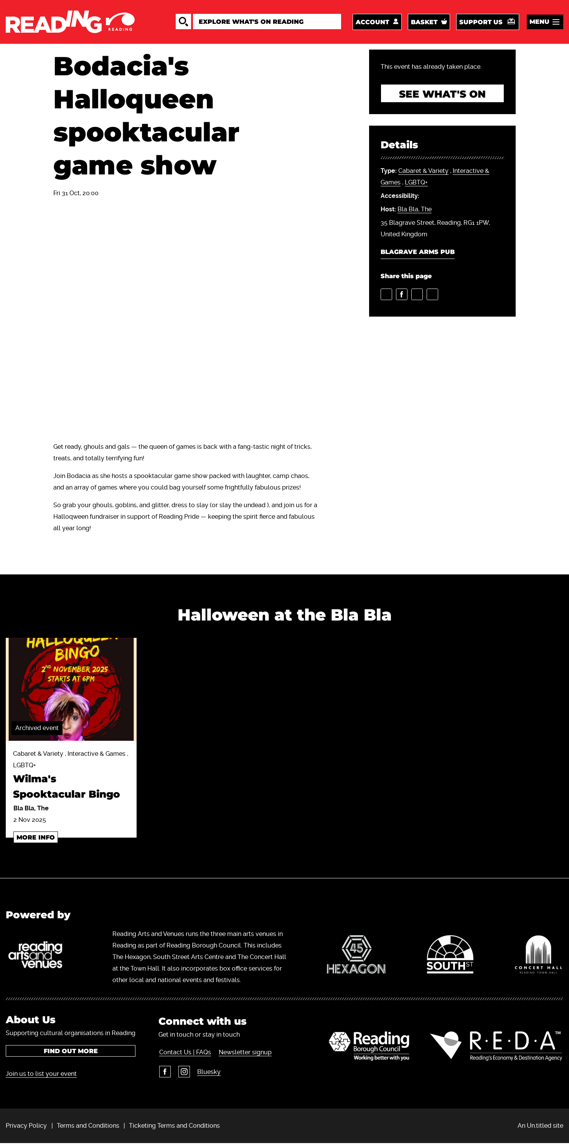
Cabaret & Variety (423, 173)
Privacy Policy (26, 1127)
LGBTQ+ (416, 184)
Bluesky (207, 1073)
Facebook (164, 1073)
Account (372, 23)
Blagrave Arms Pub (418, 254)
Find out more (71, 1052)
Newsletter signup (244, 1053)
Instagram (183, 1073)
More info (35, 839)
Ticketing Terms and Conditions (174, 1127)
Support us (481, 23)
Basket (424, 23)
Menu (539, 22)
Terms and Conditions (88, 1127)
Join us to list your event (41, 1075)
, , (435, 179)
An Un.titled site (540, 1127)
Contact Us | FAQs (184, 1053)
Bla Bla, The (414, 211)
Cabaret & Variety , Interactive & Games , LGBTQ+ (71, 778)
